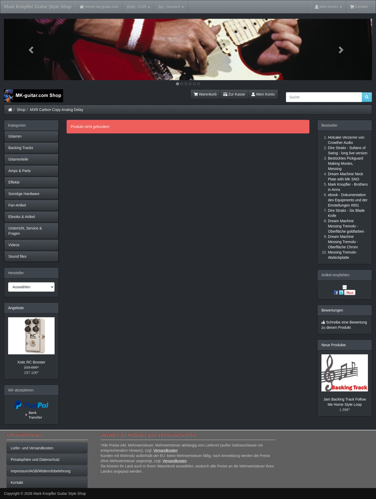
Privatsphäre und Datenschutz (35, 459)
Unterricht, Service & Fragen (25, 231)
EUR (138, 7)
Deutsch (171, 7)
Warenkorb (205, 94)
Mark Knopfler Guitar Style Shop (38, 6)
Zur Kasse (234, 94)
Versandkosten (165, 450)
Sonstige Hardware (23, 194)
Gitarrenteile (18, 159)
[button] (31, 49)
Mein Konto (263, 94)
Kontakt (17, 482)
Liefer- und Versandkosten (32, 448)
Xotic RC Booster (31, 362)
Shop (21, 110)
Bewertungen (332, 310)
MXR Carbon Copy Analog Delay (56, 110)
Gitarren (15, 136)
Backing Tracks (20, 148)
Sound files (17, 256)
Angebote (16, 308)
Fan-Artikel (17, 205)
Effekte (14, 182)
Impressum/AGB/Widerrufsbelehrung (40, 471)
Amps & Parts (19, 171)
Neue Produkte (333, 345)
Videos (14, 245)
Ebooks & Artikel (21, 217)
